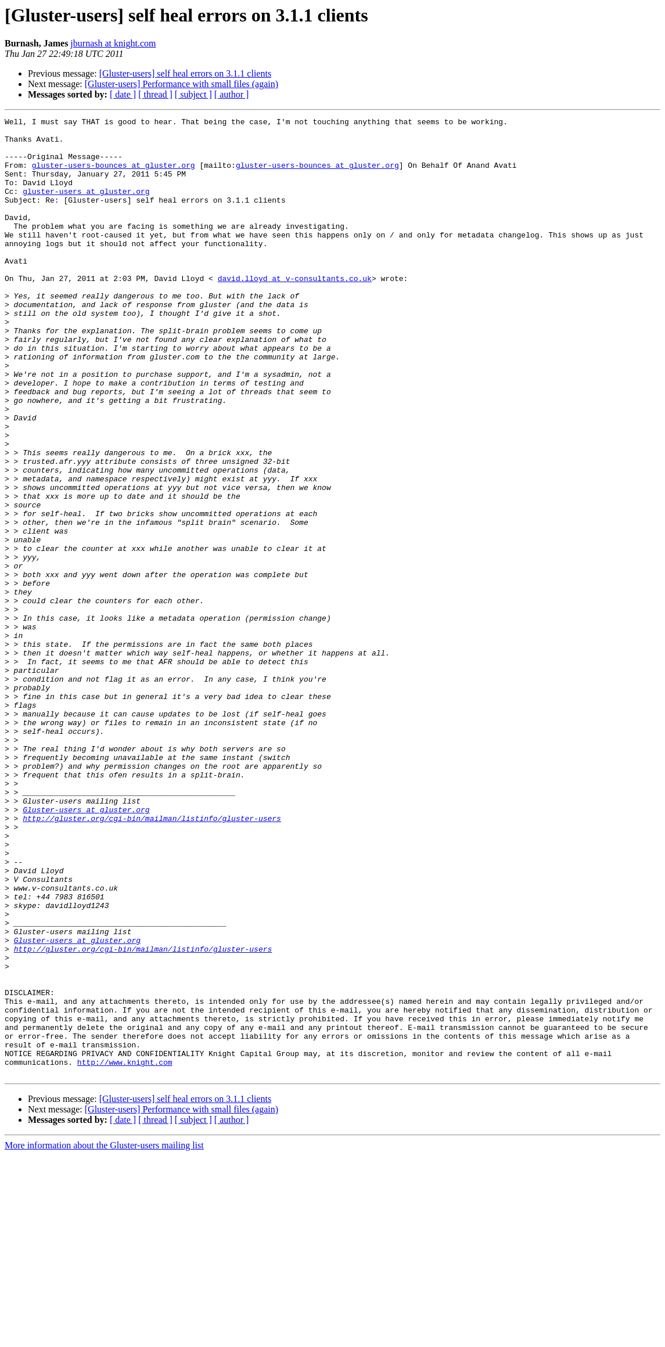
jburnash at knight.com (113, 43)
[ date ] (123, 94)
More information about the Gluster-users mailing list (104, 1337)
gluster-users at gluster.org (86, 206)
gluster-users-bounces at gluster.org (113, 175)
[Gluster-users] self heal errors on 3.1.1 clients (185, 73)
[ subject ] (193, 94)
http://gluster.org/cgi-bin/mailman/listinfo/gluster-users (152, 959)
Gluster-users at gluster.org (86, 948)
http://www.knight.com (124, 1252)
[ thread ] (155, 94)
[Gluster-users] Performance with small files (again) (181, 84)
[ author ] (231, 94)
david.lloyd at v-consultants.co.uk (295, 311)
